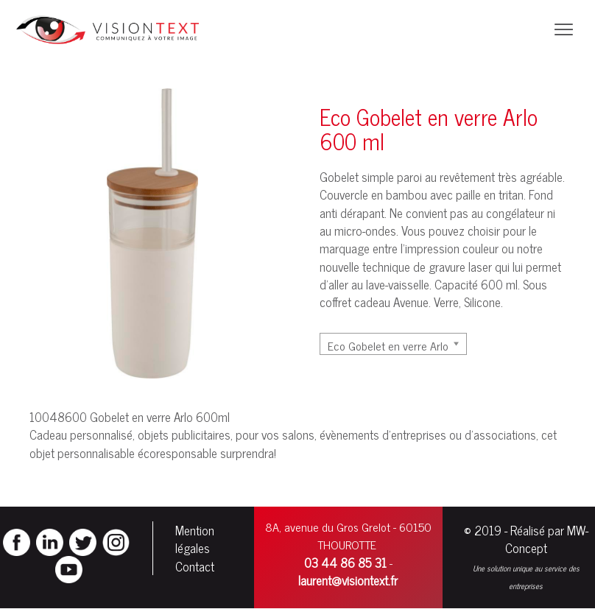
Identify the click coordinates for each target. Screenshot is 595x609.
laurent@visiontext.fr (348, 580)
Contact (194, 566)
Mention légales (194, 539)
